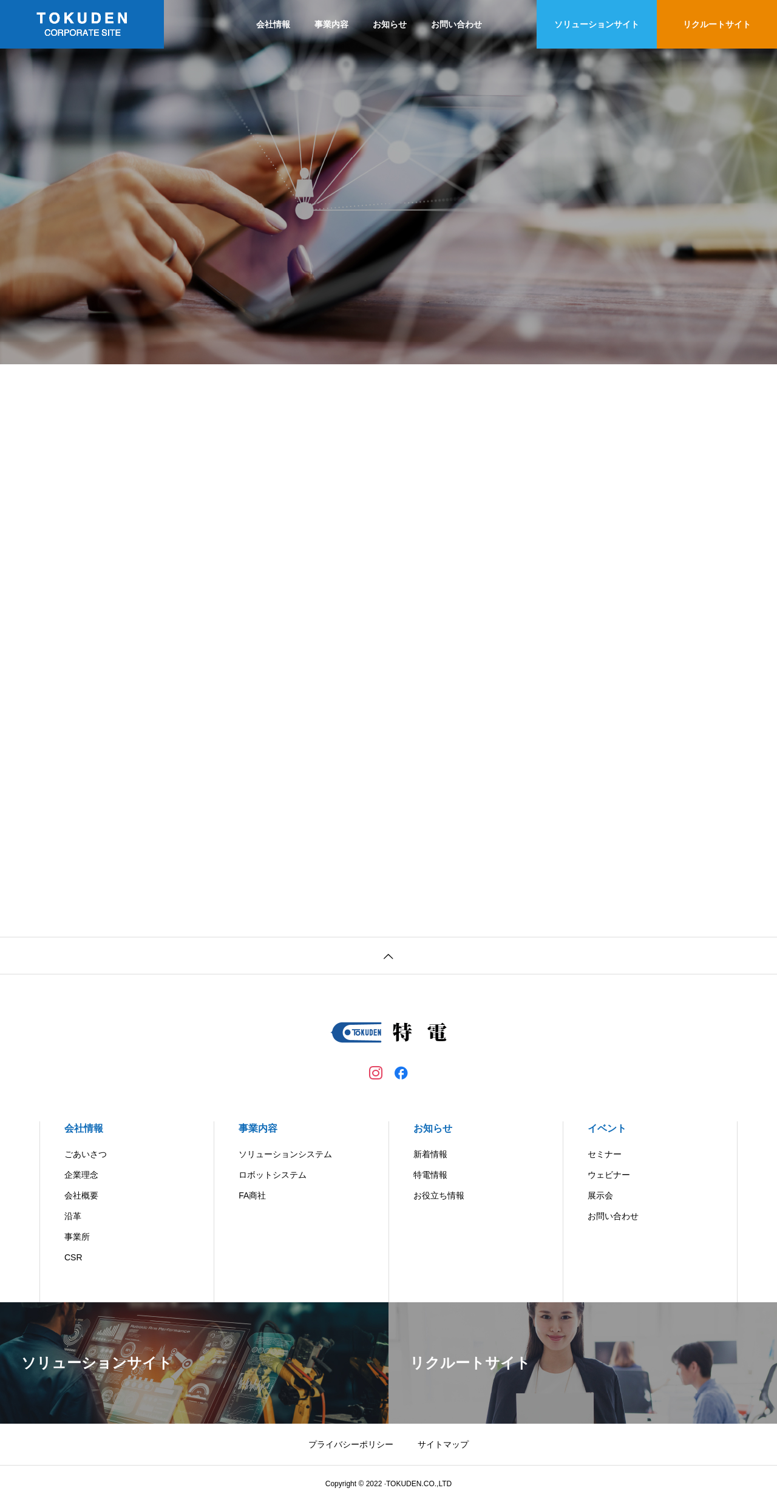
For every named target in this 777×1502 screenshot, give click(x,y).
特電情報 (430, 1175)
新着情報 (430, 1154)
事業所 (77, 1237)
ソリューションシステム (285, 1154)
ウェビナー (609, 1175)
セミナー (605, 1154)
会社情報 (273, 24)
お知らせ (390, 24)
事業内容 (331, 24)
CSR (73, 1257)
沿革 (72, 1216)
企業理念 (81, 1175)
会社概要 (81, 1195)
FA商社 (252, 1195)
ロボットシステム (273, 1175)
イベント (607, 1128)
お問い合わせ (456, 24)
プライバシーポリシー (350, 1444)
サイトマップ (443, 1444)
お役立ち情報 (438, 1195)
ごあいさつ (85, 1154)
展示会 (600, 1195)
